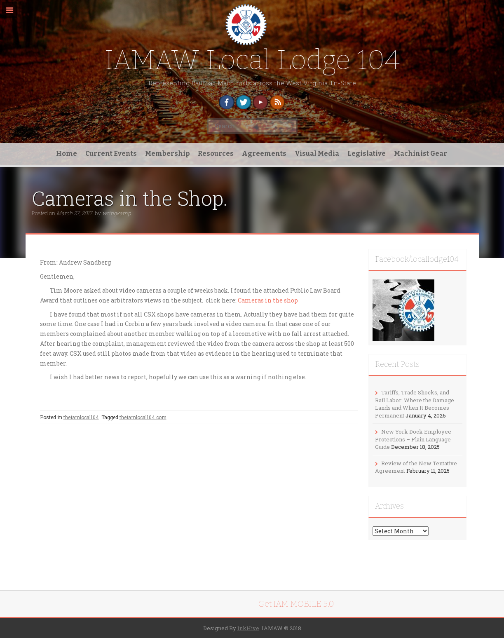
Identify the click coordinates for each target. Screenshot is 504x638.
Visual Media (317, 153)
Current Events (111, 153)
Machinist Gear (420, 153)
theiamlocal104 (81, 417)
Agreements (264, 153)
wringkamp (116, 213)
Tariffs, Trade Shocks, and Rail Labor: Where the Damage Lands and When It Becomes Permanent (414, 404)
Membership (167, 153)
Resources (216, 153)
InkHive (248, 628)
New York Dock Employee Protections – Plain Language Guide (413, 439)
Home (66, 153)
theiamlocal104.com (143, 417)
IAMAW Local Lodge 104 (252, 60)
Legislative (366, 153)
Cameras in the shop (268, 300)
